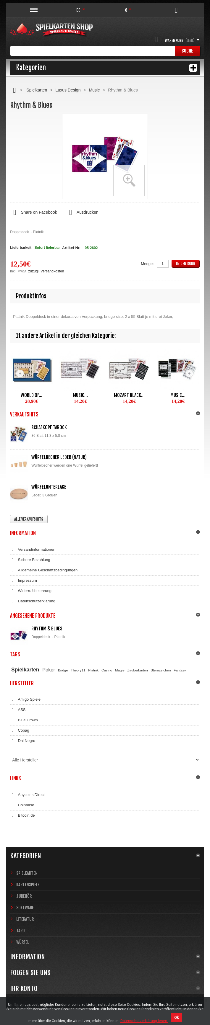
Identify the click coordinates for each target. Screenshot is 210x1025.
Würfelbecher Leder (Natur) (59, 457)
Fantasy (180, 670)
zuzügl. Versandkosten (46, 271)
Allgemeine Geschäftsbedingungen (43, 570)
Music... (80, 395)
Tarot (21, 930)
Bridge (63, 670)
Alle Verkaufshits (28, 519)
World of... (31, 395)
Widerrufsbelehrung (30, 590)
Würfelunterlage (48, 487)
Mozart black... (129, 395)
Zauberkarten (137, 670)
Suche (187, 51)
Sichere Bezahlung (30, 560)
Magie (120, 670)
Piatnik (93, 670)
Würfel (22, 942)
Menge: (147, 263)
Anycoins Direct (27, 794)
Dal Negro (22, 740)
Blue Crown (24, 720)
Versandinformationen (32, 549)
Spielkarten (36, 90)
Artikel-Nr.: (72, 248)
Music (94, 90)
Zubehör (24, 896)
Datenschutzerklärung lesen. (144, 1021)
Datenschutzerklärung (32, 601)
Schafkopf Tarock (49, 427)
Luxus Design (68, 90)
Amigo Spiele (25, 699)
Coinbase (22, 805)
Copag (19, 730)
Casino (106, 670)
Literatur (25, 919)
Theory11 (78, 670)
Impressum (23, 580)
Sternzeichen (161, 670)
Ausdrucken (82, 212)
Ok (176, 1018)
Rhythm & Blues (46, 629)
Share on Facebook (33, 212)
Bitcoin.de (22, 815)
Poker (48, 669)
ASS (17, 709)
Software (25, 907)
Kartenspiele (27, 884)
